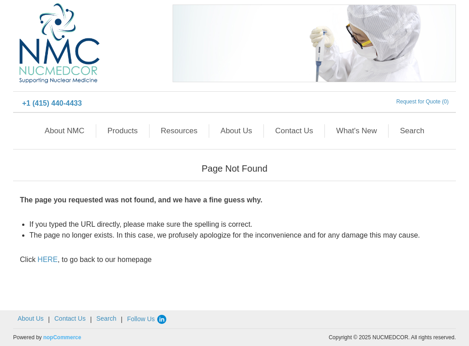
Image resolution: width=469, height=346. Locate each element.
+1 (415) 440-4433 (52, 103)
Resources (179, 130)
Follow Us (147, 319)
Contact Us (294, 130)
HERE (47, 259)
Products (123, 130)
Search (412, 130)
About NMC (64, 130)
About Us (236, 130)
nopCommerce (62, 337)
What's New (356, 130)
